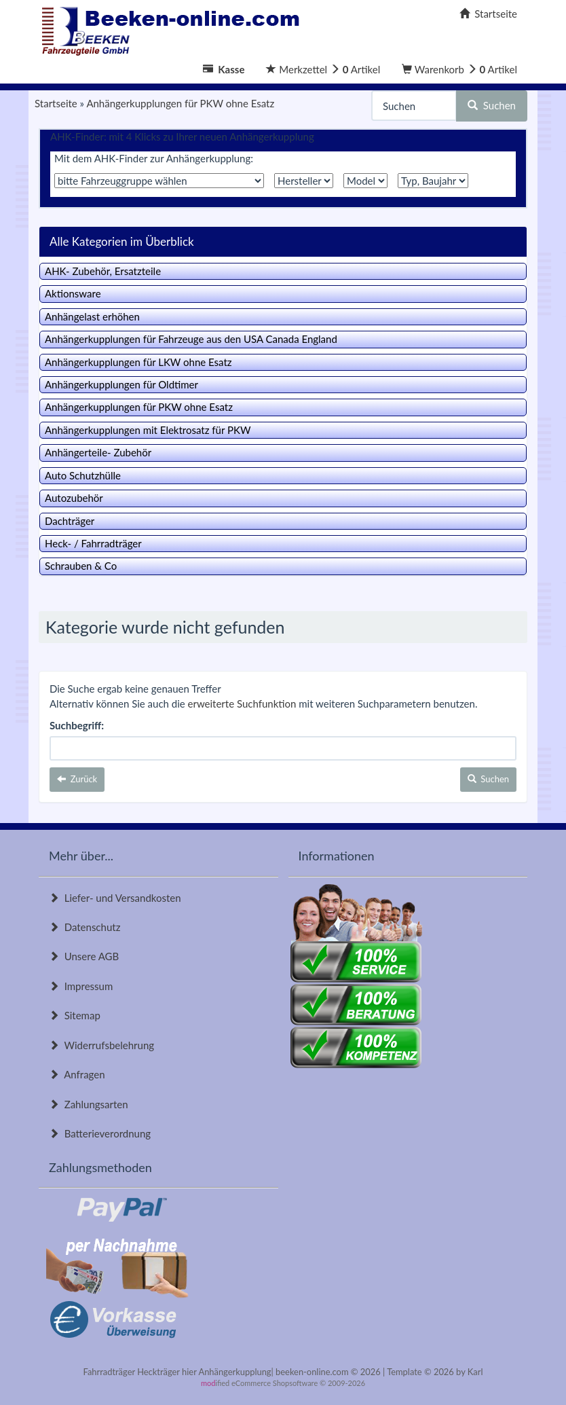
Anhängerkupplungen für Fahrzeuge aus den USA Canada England (191, 339)
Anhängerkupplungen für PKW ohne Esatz (139, 407)
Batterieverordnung (100, 1133)
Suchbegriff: (77, 725)
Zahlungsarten (88, 1104)
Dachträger (69, 521)
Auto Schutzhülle (83, 475)
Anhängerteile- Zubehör (98, 452)
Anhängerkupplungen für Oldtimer (121, 384)
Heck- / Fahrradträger (93, 543)
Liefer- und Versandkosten (115, 898)
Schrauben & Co (81, 566)
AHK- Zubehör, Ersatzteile (103, 271)
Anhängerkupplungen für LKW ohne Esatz (138, 362)
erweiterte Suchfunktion (242, 703)
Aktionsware (73, 293)
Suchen (492, 105)
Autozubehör (74, 498)
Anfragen (77, 1074)
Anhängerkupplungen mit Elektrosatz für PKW (147, 430)
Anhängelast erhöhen (92, 316)
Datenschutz (84, 927)
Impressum (81, 986)
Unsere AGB (84, 956)
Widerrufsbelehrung (101, 1045)
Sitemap (74, 1015)
